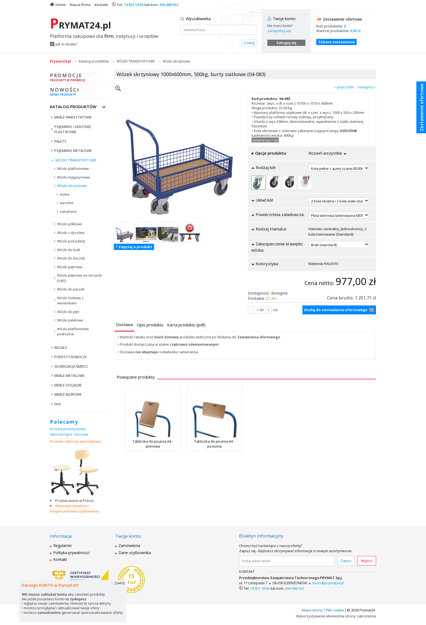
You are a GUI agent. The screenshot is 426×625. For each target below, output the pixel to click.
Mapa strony (312, 610)
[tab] (124, 325)
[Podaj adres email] (287, 561)
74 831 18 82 (133, 4)
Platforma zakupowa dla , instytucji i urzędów (104, 36)
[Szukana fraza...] (218, 30)
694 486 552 (168, 4)
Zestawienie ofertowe (342, 19)
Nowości (78, 92)
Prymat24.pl (60, 61)
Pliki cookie (335, 610)
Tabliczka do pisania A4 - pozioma (214, 444)
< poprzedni (344, 87)
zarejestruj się (279, 30)
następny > (367, 87)
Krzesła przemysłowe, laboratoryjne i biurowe (69, 431)
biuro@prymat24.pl (328, 582)
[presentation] (124, 324)
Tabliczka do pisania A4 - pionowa (153, 444)
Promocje (78, 78)
